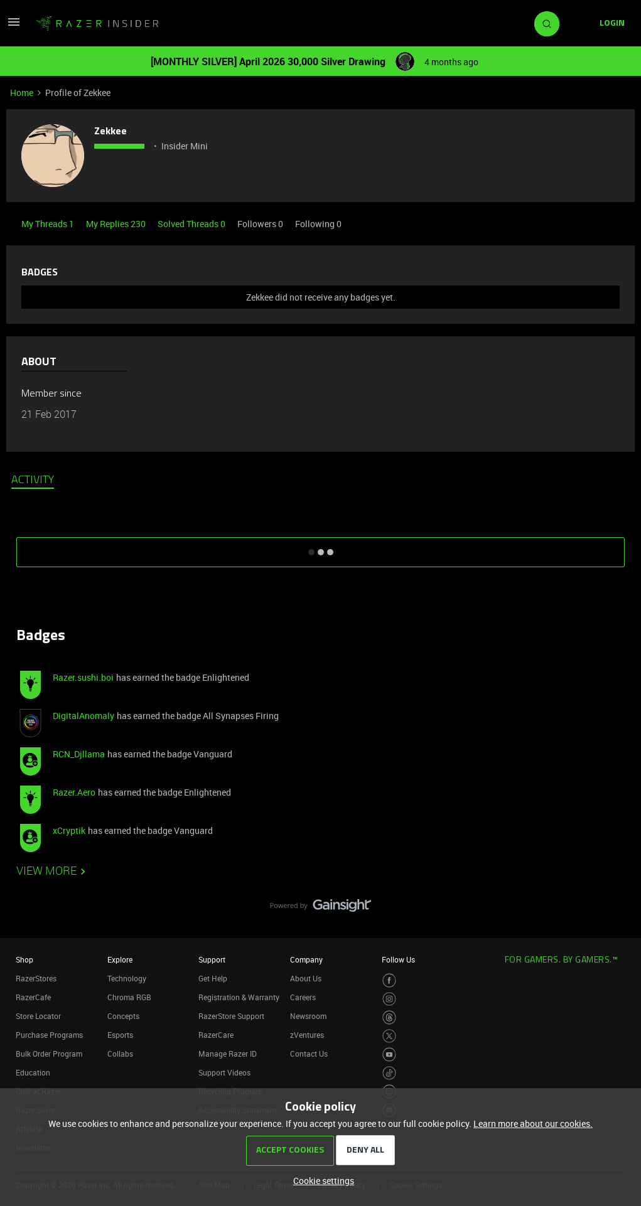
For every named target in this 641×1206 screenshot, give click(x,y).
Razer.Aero (74, 792)
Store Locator (38, 1016)
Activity (32, 480)
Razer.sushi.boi (83, 677)
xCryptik (69, 830)
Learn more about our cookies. (533, 1123)
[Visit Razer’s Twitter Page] (389, 1036)
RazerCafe (33, 997)
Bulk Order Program (49, 1054)
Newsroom (308, 1016)
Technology (126, 978)
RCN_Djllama (79, 754)
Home (21, 93)
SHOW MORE (321, 548)
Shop (24, 959)
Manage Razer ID (227, 1054)
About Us (305, 978)
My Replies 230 (117, 224)
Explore (119, 959)
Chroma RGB (129, 997)
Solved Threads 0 (192, 224)
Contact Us (309, 1054)
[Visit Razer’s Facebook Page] (389, 980)
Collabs (120, 1054)
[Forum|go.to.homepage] (97, 23)
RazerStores (36, 978)
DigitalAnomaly (83, 716)
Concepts (123, 1016)
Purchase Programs (49, 1035)
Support (211, 959)
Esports (120, 1035)
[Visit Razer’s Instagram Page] (389, 999)
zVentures (307, 1035)
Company (306, 959)
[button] (13, 26)
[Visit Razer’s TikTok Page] (389, 1073)
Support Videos (224, 1072)
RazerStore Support (231, 1016)
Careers (303, 997)
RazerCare (216, 1035)
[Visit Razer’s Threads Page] (389, 1017)
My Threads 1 (48, 224)
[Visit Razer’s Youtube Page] (389, 1054)
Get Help (212, 978)
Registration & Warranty (238, 997)
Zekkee (110, 132)
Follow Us (398, 959)
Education (33, 1072)
